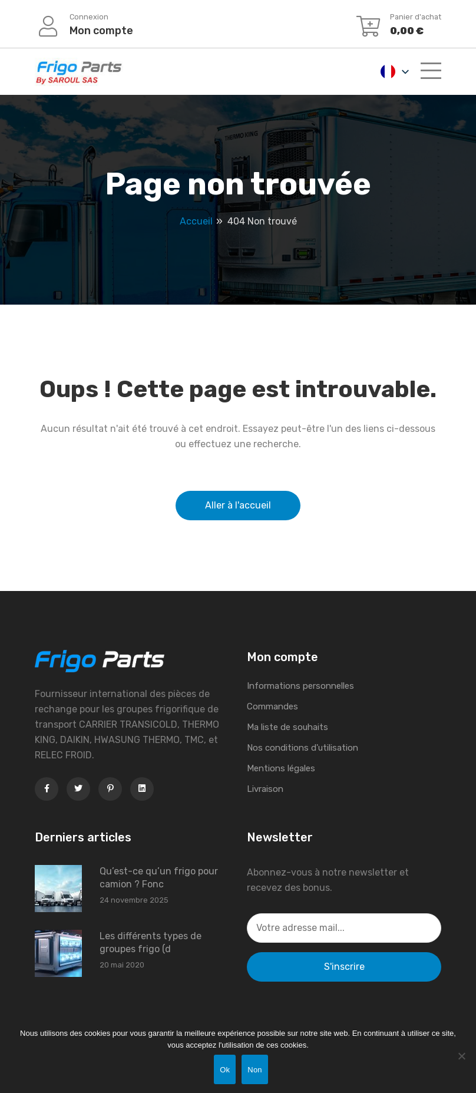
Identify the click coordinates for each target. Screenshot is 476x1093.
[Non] (461, 1056)
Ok (225, 1069)
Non (254, 1069)
